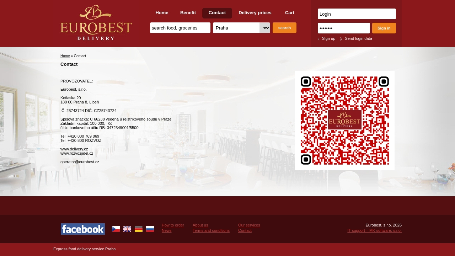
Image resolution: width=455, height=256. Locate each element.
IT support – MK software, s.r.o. (374, 230)
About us (200, 225)
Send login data (358, 38)
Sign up (328, 38)
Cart (289, 12)
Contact (217, 12)
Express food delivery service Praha (84, 249)
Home (161, 12)
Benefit (188, 12)
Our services (249, 225)
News (167, 230)
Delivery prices (255, 12)
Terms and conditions (211, 230)
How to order (173, 225)
